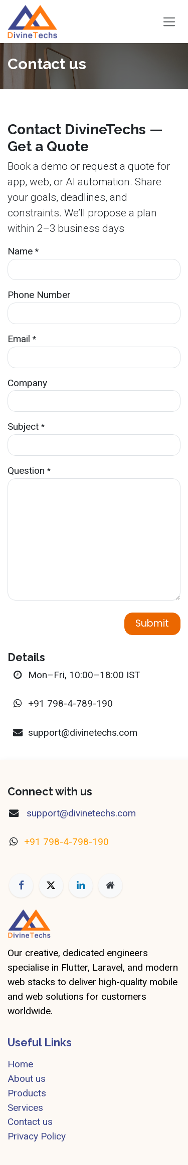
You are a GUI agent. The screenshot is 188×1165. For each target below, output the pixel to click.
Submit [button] (152, 623)
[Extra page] (110, 885)
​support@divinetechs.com (80, 813)
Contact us (30, 1121)
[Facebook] (21, 885)
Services (25, 1107)
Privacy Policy (37, 1136)
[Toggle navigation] (169, 21)
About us (27, 1078)
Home (20, 1064)
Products (27, 1093)
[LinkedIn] (81, 885)
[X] (51, 885)
